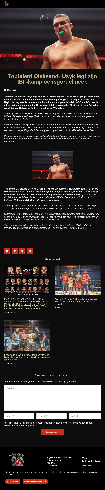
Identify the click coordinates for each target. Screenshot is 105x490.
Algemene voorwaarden (59, 457)
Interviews (52, 465)
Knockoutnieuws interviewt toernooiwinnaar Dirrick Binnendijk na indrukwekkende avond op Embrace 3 (27, 357)
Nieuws (51, 463)
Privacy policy (54, 460)
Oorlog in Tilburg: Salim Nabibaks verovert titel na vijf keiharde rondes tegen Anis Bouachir (76, 301)
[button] (101, 4)
